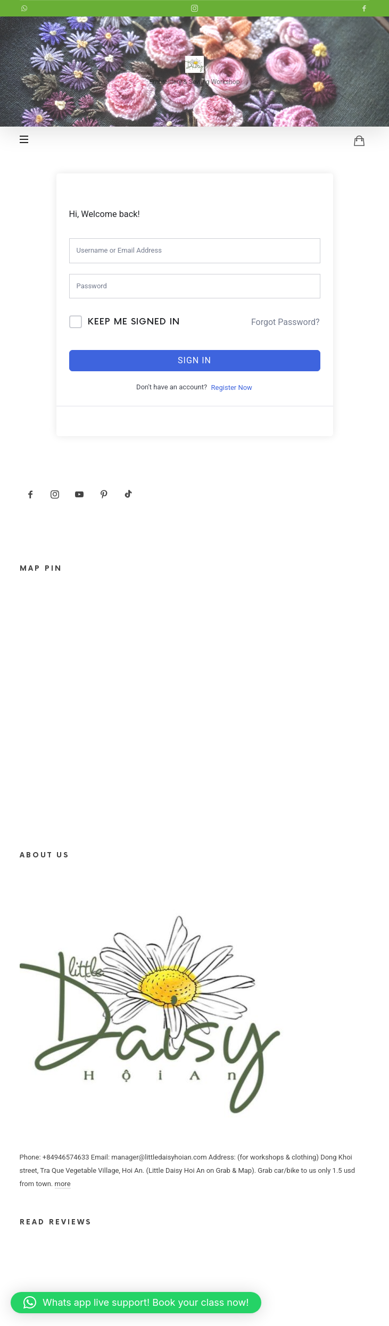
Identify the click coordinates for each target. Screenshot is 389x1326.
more (63, 1184)
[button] (136, 1302)
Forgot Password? (285, 322)
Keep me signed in (134, 322)
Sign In (194, 360)
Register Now (231, 387)
